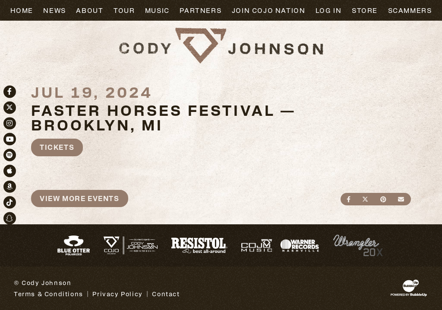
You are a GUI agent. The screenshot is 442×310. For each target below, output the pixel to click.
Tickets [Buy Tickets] (57, 147)
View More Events (80, 198)
